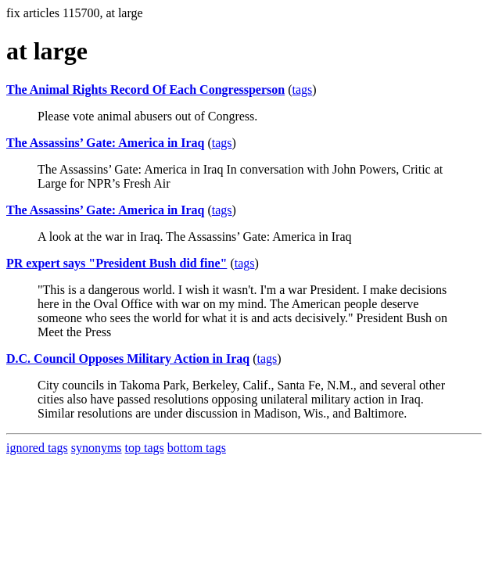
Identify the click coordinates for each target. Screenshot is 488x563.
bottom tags (196, 447)
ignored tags (37, 447)
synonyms (96, 447)
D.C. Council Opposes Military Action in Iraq (127, 358)
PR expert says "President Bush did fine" (116, 263)
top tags (144, 447)
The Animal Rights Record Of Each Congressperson (145, 89)
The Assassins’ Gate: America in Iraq (105, 142)
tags (302, 89)
